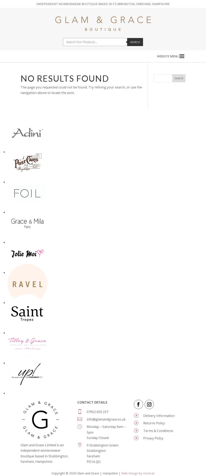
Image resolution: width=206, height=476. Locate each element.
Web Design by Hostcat (137, 473)
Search (135, 42)
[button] (167, 56)
